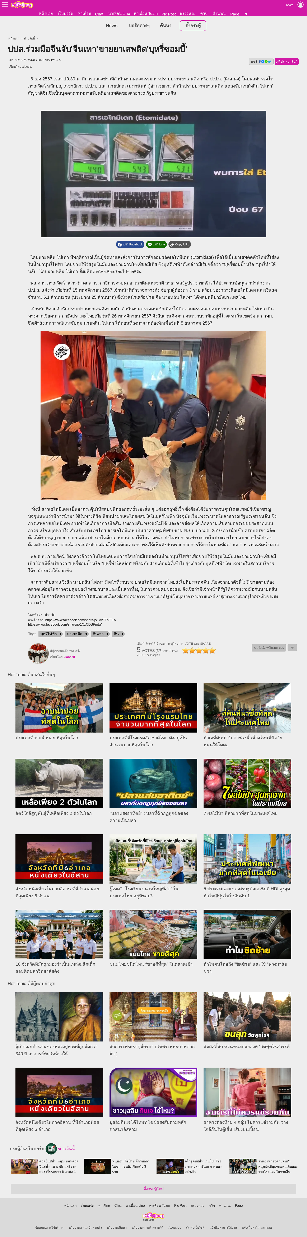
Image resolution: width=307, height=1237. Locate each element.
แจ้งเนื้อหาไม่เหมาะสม (257, 1227)
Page (234, 14)
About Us (174, 1227)
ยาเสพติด (75, 634)
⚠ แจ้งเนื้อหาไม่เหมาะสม (268, 648)
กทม (267, 316)
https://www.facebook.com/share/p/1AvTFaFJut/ (80, 620)
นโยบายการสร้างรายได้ (147, 1227)
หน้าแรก (46, 13)
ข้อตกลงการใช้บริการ (49, 1227)
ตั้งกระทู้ (193, 25)
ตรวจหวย (187, 13)
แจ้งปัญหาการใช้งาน (223, 1227)
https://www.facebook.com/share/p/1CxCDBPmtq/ (65, 625)
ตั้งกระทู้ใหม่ (153, 1189)
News (112, 25)
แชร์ (261, 62)
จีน (116, 634)
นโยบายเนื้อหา (117, 1227)
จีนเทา (98, 634)
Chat (99, 14)
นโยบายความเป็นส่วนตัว (85, 1227)
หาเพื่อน (84, 13)
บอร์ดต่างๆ (139, 25)
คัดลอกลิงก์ (286, 62)
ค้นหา (165, 25)
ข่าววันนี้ (29, 38)
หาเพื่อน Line (119, 13)
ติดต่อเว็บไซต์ (195, 1227)
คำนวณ (219, 13)
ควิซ (204, 13)
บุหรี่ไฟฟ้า (49, 634)
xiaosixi (27, 67)
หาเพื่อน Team (146, 13)
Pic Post (169, 14)
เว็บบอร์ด (65, 13)
